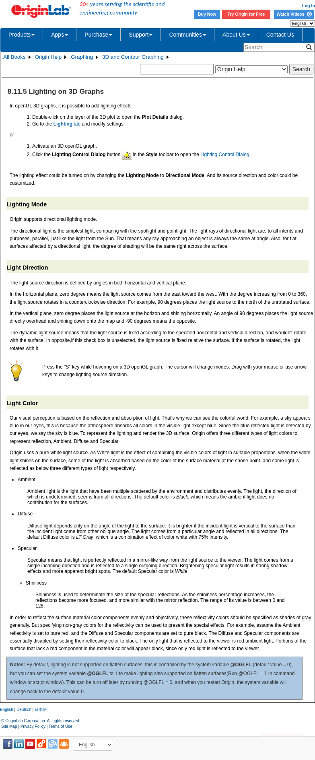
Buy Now (207, 14)
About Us (236, 34)
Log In (308, 5)
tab (67, 124)
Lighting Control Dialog (224, 154)
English (6, 709)
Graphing (82, 57)
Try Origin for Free (246, 14)
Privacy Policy (33, 726)
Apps (59, 34)
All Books (14, 57)
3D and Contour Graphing (133, 57)
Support (140, 34)
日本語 (41, 709)
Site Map (9, 726)
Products (21, 34)
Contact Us (280, 34)
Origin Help (48, 57)
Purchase (98, 34)
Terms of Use (60, 726)
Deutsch (23, 709)
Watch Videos (293, 14)
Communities (187, 34)
